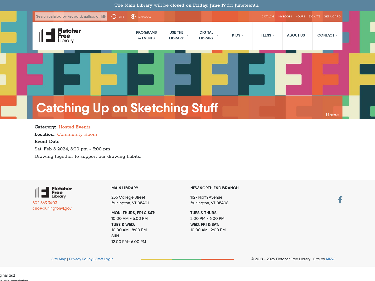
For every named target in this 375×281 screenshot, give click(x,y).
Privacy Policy (81, 259)
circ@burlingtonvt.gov (52, 208)
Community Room (77, 135)
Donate (314, 16)
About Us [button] (296, 35)
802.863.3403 (45, 202)
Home (332, 115)
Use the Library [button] (176, 35)
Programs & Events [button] (146, 35)
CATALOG (144, 16)
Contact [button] (325, 35)
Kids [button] (236, 35)
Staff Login (104, 259)
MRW (330, 259)
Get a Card (332, 16)
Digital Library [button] (206, 35)
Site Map (58, 259)
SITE (121, 16)
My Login (285, 16)
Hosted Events (75, 127)
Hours (300, 16)
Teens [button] (266, 35)
